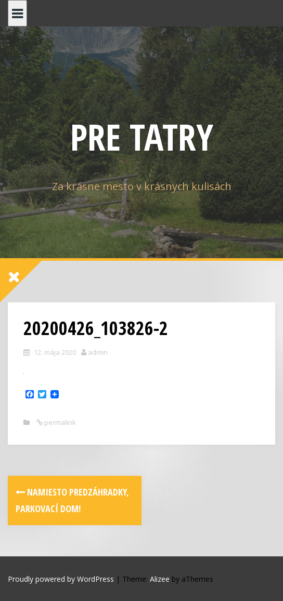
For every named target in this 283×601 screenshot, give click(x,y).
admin (98, 352)
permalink (59, 422)
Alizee (160, 579)
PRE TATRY (141, 137)
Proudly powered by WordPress (61, 579)
